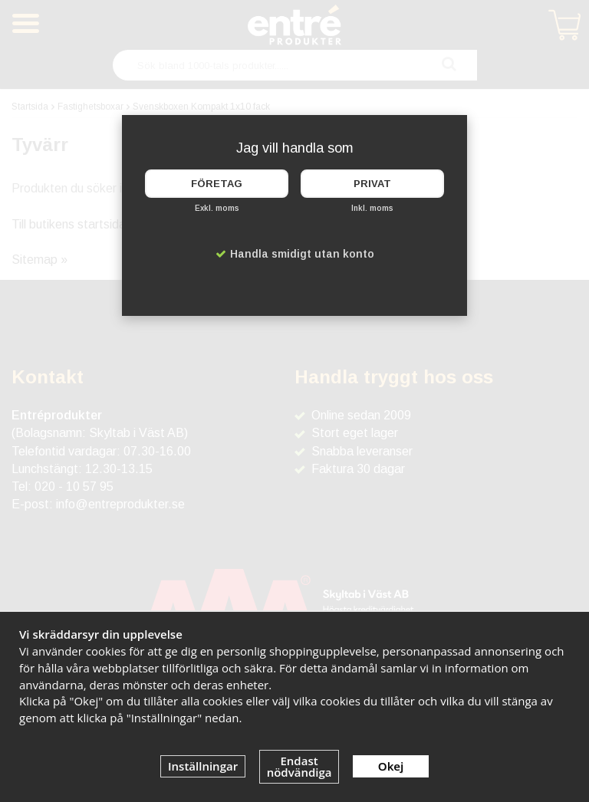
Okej (390, 766)
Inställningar (203, 766)
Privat (372, 183)
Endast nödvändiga (299, 766)
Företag (216, 183)
